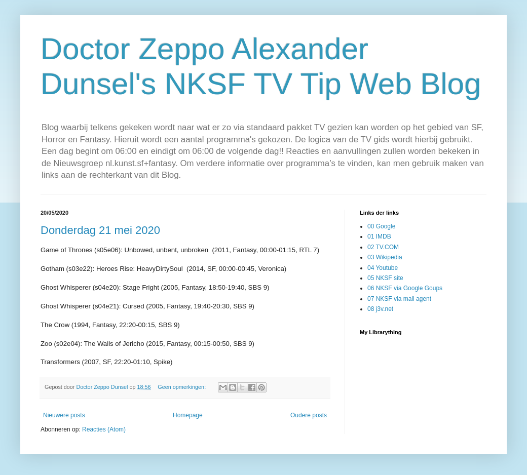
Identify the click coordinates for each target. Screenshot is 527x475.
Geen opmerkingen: (182, 387)
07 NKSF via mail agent (399, 298)
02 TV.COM (383, 247)
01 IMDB (379, 236)
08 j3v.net (380, 308)
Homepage (188, 415)
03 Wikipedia (384, 257)
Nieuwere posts (64, 415)
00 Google (381, 226)
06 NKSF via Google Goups (404, 288)
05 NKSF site (385, 278)
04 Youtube (382, 267)
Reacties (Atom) (104, 429)
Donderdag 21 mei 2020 (100, 230)
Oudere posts (308, 415)
